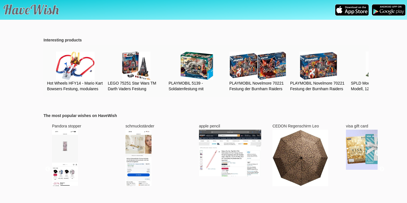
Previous (48, 169)
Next (382, 169)
